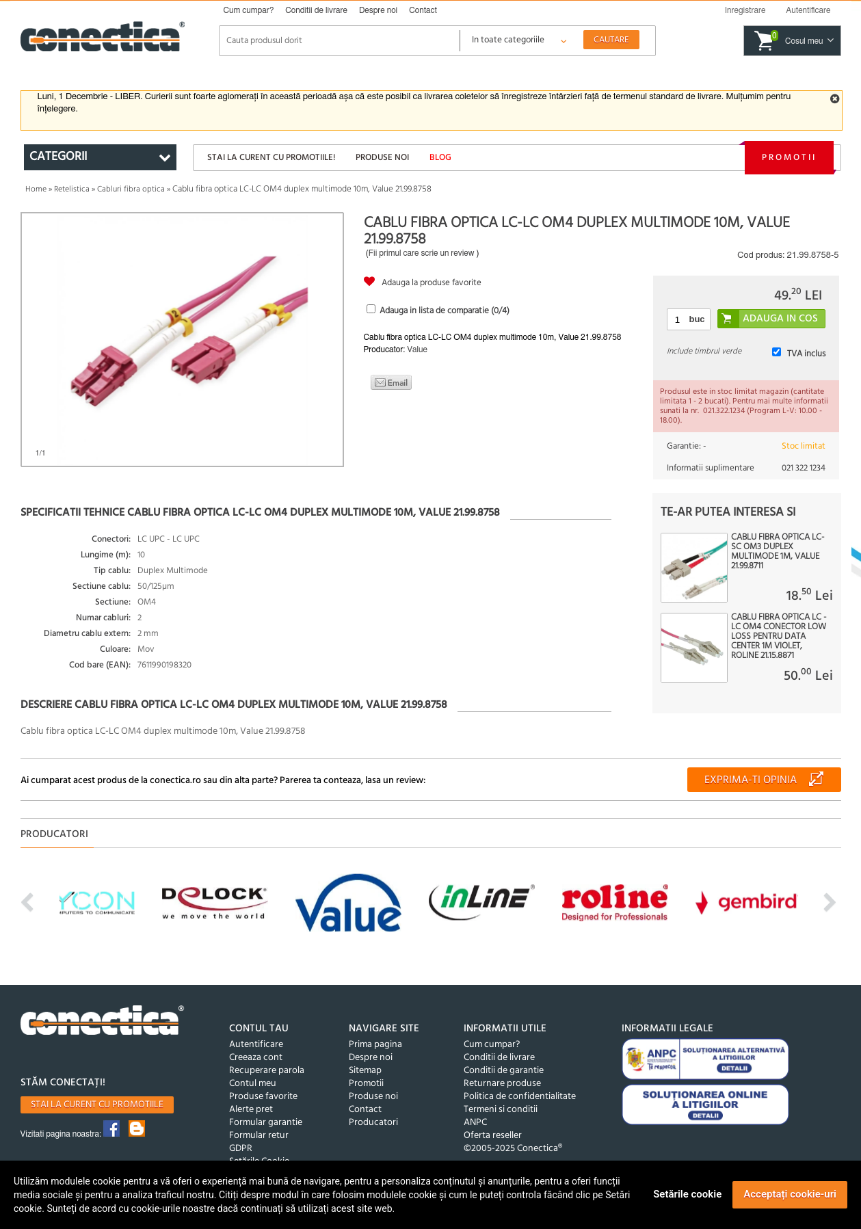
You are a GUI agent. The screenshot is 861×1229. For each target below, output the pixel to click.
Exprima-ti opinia (750, 780)
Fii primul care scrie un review (422, 253)
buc (696, 319)
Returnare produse (502, 1084)
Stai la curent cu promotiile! (271, 157)
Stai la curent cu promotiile (97, 1105)
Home (36, 189)
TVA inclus (806, 354)
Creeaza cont (255, 1058)
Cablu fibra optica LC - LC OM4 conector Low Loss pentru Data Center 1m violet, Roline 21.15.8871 (778, 637)
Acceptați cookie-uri (789, 1194)
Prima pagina (375, 1045)
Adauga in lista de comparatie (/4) (444, 311)
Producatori (373, 1123)
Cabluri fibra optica (131, 189)
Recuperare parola (266, 1071)
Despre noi (378, 10)
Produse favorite (263, 1097)
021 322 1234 (803, 468)
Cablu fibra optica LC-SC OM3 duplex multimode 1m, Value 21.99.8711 (777, 552)
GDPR (240, 1149)
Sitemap (365, 1071)
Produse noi (382, 157)
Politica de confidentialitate (520, 1097)
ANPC (475, 1123)
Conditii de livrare (316, 10)
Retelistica (72, 189)
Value (417, 349)
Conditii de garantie (504, 1071)
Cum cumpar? (249, 10)
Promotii (789, 157)
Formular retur (259, 1136)
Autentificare (256, 1045)
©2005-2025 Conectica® (513, 1149)
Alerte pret (251, 1110)
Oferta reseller (493, 1136)
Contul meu (252, 1084)
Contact (423, 10)
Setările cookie (687, 1194)
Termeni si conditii (501, 1110)
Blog (440, 157)
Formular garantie (265, 1123)
